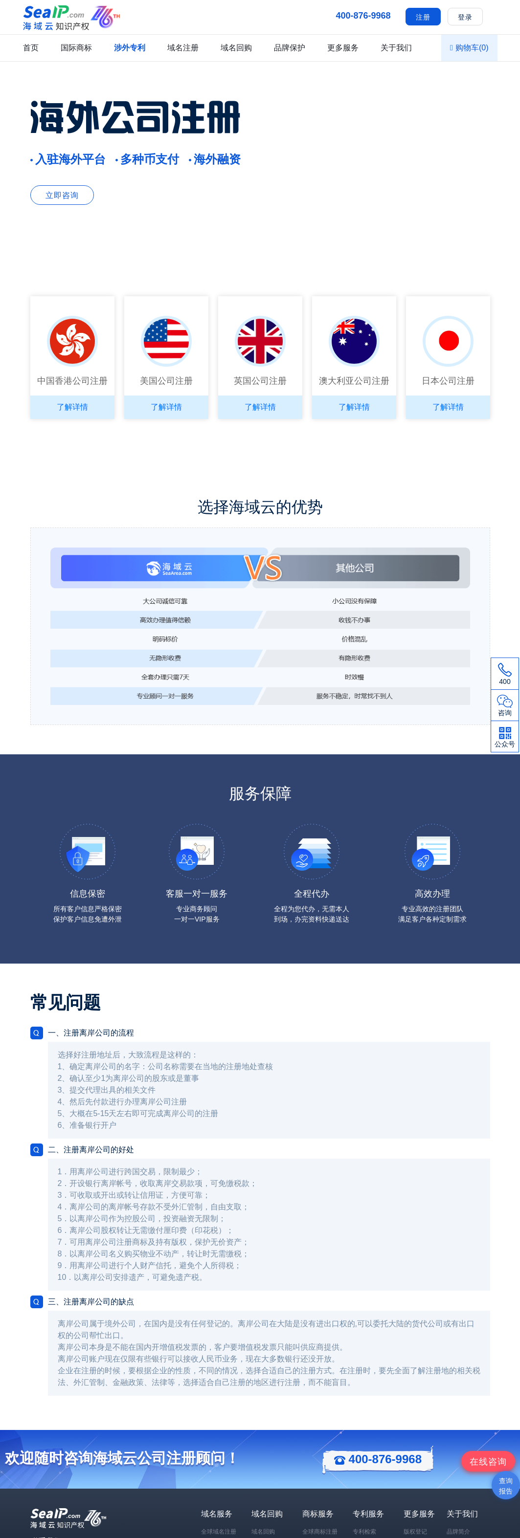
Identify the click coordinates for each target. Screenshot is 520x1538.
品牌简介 (458, 1531)
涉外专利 (129, 48)
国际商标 (76, 48)
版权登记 (415, 1531)
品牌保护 (289, 48)
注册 (423, 17)
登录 (465, 17)
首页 (31, 48)
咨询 (488, 1462)
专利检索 (364, 1531)
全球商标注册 (320, 1531)
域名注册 (183, 48)
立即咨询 (62, 195)
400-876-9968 (378, 1459)
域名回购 (236, 48)
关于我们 (396, 48)
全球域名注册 (218, 1531)
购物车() (469, 48)
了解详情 (72, 407)
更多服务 (343, 48)
